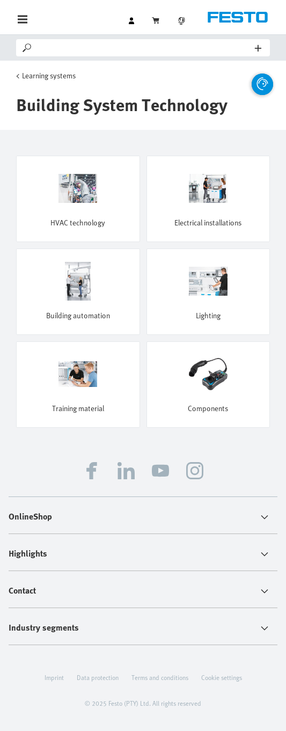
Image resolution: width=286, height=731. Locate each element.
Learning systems (49, 75)
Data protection (98, 677)
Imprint (54, 677)
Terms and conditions (159, 677)
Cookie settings (221, 677)
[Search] (144, 47)
